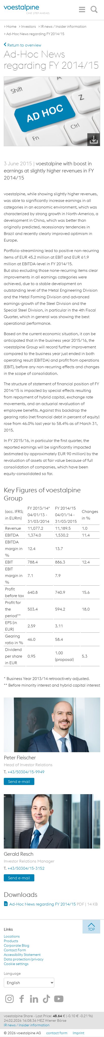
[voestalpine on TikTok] (46, 999)
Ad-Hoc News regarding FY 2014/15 (35, 34)
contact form (56, 1033)
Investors (28, 26)
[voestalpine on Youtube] (58, 999)
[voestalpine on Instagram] (9, 999)
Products (11, 941)
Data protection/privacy (23, 959)
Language (12, 973)
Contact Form (15, 950)
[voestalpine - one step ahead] (27, 9)
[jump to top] (91, 927)
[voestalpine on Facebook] (21, 999)
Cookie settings (16, 963)
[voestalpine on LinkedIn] (34, 999)
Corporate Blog (16, 945)
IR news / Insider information (63, 26)
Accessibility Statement (22, 954)
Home (11, 26)
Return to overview (22, 45)
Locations (12, 936)
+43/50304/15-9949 (26, 771)
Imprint (78, 1033)
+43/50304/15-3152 (26, 868)
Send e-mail (19, 781)
